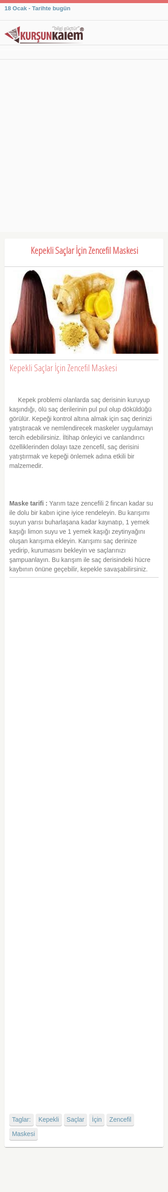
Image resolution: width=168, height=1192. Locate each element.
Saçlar (76, 1119)
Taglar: (21, 1119)
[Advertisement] (84, 148)
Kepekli (49, 1119)
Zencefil (120, 1119)
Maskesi (23, 1133)
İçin (97, 1119)
